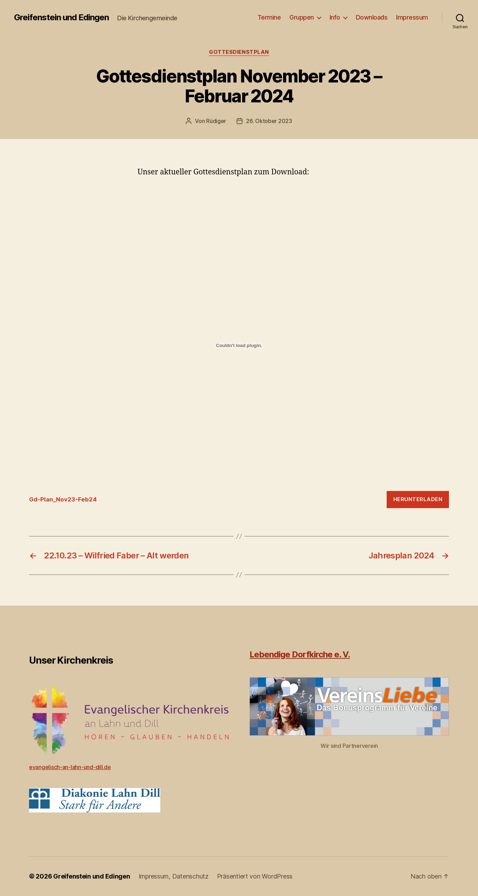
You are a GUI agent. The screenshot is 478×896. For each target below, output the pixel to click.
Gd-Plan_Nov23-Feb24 (63, 499)
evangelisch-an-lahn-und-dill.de (70, 767)
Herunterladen (418, 499)
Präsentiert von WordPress (255, 876)
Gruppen (301, 17)
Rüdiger (216, 120)
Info (335, 17)
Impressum (412, 17)
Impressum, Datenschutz (174, 876)
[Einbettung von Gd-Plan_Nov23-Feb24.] (239, 345)
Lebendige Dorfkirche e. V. (299, 654)
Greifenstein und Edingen (61, 17)
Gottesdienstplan (239, 52)
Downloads (372, 17)
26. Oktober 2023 (269, 120)
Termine (269, 17)
